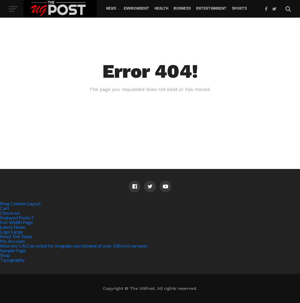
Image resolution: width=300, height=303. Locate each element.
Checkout (10, 213)
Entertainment (211, 8)
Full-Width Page (16, 222)
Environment (136, 8)
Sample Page (13, 250)
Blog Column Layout (20, 203)
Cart (4, 208)
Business (182, 8)
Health (161, 8)
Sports (239, 8)
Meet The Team (16, 236)
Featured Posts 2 (17, 217)
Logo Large (11, 231)
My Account (12, 241)
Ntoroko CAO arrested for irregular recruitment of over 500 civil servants (74, 245)
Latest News (12, 227)
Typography (12, 260)
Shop (5, 255)
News (111, 8)
